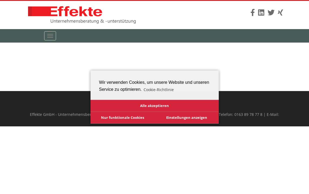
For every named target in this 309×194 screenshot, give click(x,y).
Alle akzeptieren (154, 105)
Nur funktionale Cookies (122, 117)
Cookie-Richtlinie (159, 89)
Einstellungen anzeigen (186, 117)
